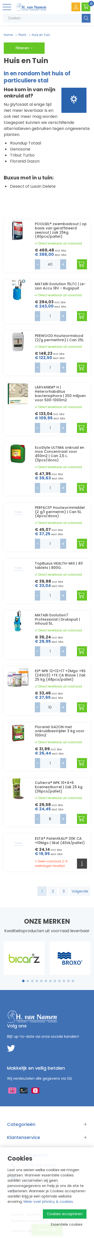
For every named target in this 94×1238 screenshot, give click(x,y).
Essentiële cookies (66, 1224)
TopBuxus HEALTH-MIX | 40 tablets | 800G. (59, 565)
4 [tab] (37, 981)
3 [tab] (32, 981)
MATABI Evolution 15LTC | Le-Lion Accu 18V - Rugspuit (60, 286)
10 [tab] (64, 981)
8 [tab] (55, 981)
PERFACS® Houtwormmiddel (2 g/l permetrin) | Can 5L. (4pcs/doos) (60, 512)
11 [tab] (68, 981)
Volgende (80, 891)
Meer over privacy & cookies (48, 1201)
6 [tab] (46, 981)
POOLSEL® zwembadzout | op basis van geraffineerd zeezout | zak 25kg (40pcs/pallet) (61, 230)
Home (8, 35)
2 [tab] (28, 981)
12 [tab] (73, 981)
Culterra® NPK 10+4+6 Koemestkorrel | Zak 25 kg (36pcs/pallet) (58, 787)
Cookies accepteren (64, 1213)
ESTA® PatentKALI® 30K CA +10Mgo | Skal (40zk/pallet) (60, 840)
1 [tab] (23, 981)
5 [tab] (41, 981)
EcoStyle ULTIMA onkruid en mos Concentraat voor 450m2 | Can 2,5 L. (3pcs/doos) (59, 454)
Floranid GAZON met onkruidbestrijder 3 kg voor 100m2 (59, 731)
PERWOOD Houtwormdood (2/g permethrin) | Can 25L (59, 337)
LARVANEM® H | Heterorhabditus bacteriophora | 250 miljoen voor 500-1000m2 (60, 393)
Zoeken (86, 18)
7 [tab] (50, 981)
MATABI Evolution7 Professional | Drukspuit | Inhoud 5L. (57, 619)
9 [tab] (59, 981)
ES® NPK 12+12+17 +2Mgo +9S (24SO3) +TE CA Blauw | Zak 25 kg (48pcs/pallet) (60, 675)
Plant (22, 35)
